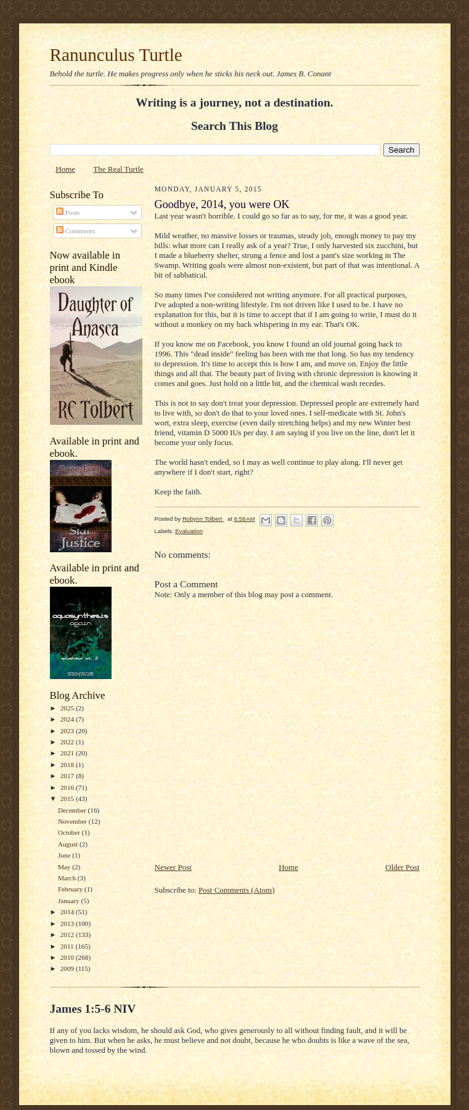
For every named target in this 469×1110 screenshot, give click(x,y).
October (70, 832)
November (73, 821)
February (71, 889)
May (65, 867)
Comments (75, 231)
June (65, 855)
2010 (68, 957)
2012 (68, 934)
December (73, 810)
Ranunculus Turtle (116, 55)
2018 (68, 764)
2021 (68, 753)
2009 (68, 968)
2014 (68, 911)
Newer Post (173, 867)
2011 (68, 946)
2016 (68, 787)
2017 (68, 775)
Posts (68, 212)
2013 (68, 923)
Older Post (402, 867)
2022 (68, 742)
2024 (68, 719)
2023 (68, 730)
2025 (68, 708)
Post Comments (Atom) (236, 890)
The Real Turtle (118, 169)
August (69, 844)
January (69, 900)
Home (65, 169)
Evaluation (189, 531)
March (68, 878)
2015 (68, 798)
